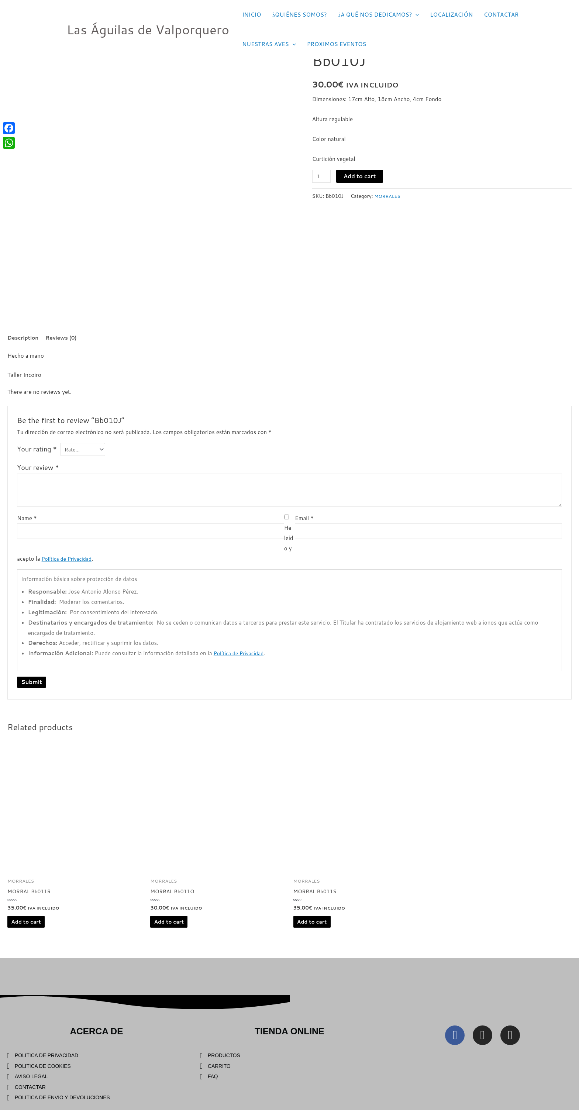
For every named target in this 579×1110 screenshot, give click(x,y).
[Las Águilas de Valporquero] (50, 29)
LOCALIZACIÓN (451, 14)
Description (24, 338)
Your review (38, 470)
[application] (415, 15)
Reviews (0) (65, 338)
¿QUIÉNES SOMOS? (299, 14)
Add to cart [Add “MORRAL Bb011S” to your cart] (313, 925)
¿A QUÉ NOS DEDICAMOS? (378, 15)
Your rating (37, 450)
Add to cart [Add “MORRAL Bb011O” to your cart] (171, 925)
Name (27, 521)
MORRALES (388, 195)
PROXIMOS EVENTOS (336, 44)
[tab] (24, 339)
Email (304, 521)
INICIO (251, 14)
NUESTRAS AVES (269, 44)
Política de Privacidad (69, 561)
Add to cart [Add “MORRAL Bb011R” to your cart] (27, 925)
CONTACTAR (501, 14)
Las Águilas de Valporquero (148, 29)
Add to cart (361, 176)
